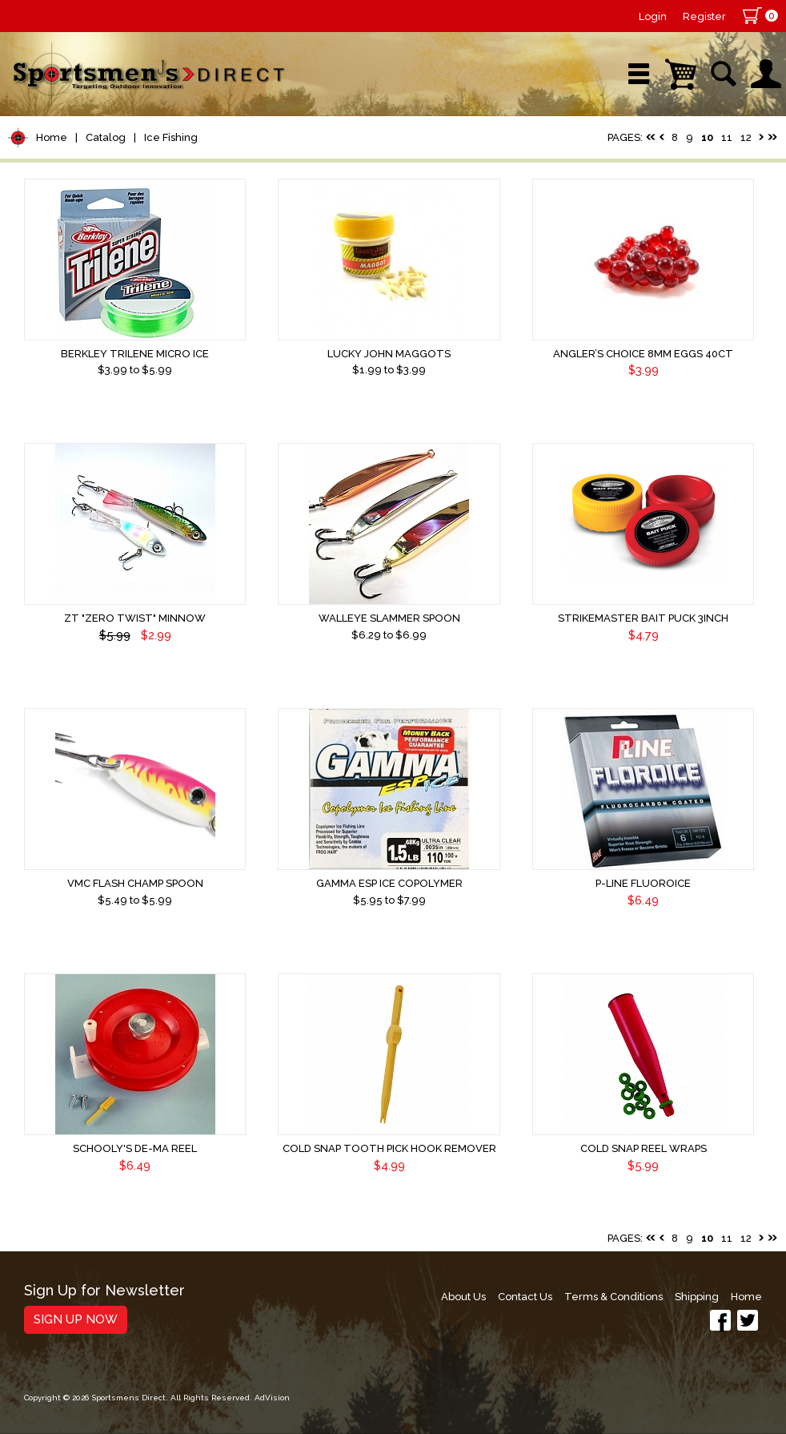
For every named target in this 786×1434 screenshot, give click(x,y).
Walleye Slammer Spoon (389, 618)
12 (746, 137)
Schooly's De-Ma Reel (135, 1148)
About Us (463, 1297)
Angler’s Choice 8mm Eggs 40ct (643, 354)
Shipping (697, 1297)
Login (653, 16)
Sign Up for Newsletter (104, 1291)
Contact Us (525, 1297)
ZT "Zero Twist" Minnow (135, 618)
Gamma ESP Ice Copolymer (389, 883)
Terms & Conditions (613, 1297)
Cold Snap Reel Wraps (643, 1148)
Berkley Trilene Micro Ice (135, 354)
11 (726, 137)
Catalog (106, 137)
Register (704, 16)
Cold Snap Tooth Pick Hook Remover (389, 1148)
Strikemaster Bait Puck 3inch (643, 618)
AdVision (272, 1397)
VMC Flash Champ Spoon (135, 883)
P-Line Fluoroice (643, 883)
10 (707, 137)
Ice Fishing (171, 137)
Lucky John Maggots (389, 354)
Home (51, 137)
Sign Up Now (76, 1319)
